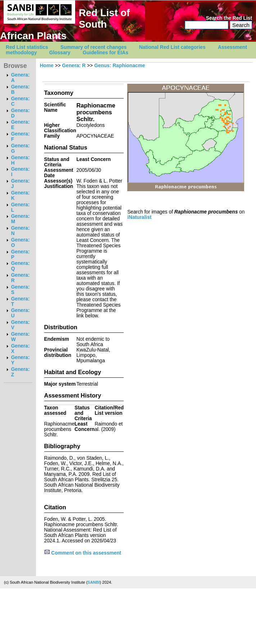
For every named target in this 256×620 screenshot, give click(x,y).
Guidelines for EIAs (105, 52)
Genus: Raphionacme (119, 65)
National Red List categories (172, 47)
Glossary (59, 52)
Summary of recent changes (93, 47)
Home (47, 65)
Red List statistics (27, 47)
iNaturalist (139, 217)
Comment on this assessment (83, 553)
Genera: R (74, 65)
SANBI (93, 582)
